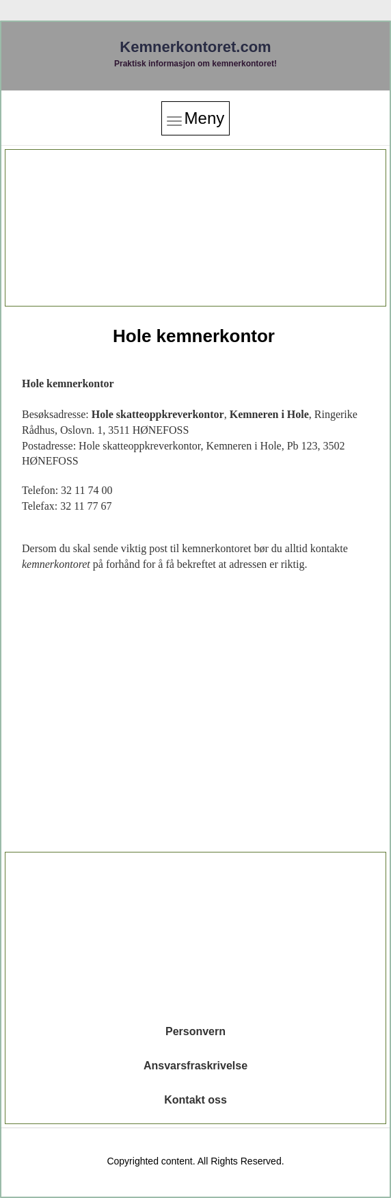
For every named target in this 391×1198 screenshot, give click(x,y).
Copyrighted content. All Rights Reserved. (195, 1161)
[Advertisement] (195, 227)
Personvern (195, 1031)
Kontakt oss (195, 1100)
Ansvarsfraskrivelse (195, 1065)
